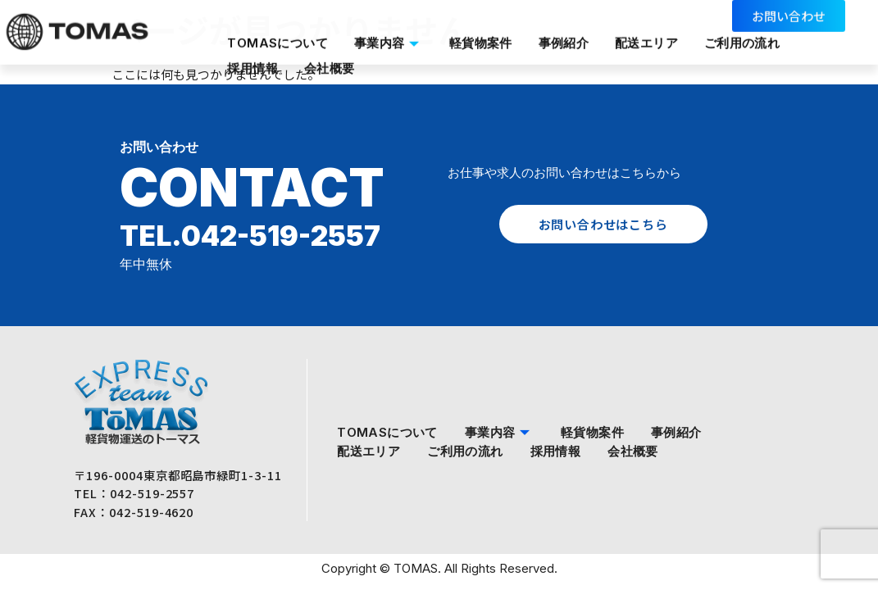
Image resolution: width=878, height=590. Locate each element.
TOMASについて (276, 35)
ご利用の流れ (745, 35)
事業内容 (388, 35)
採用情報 (251, 53)
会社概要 (329, 53)
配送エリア (648, 35)
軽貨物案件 (481, 35)
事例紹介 (565, 35)
